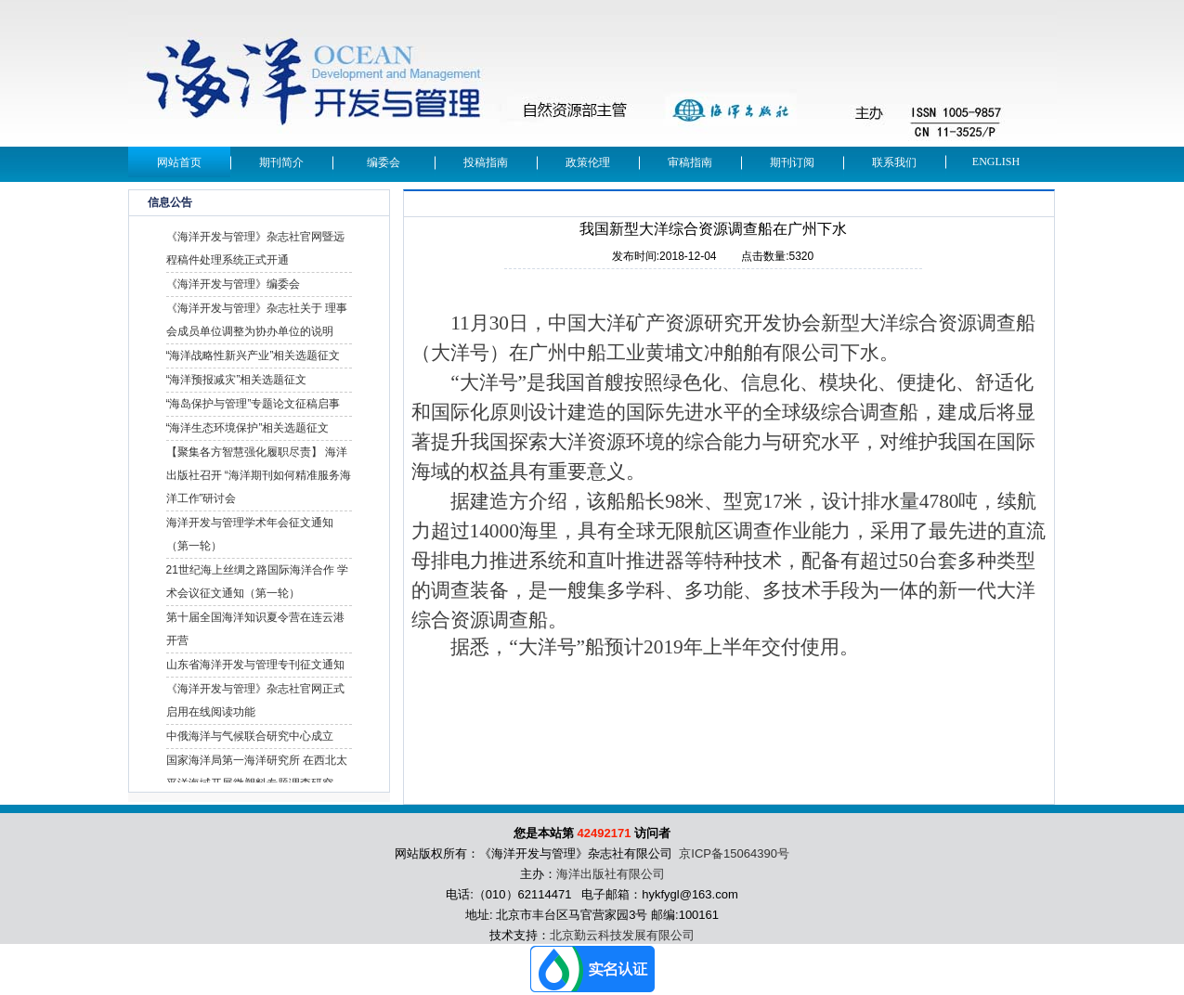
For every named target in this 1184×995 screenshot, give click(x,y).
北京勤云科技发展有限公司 (622, 935)
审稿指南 (690, 162)
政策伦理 (588, 162)
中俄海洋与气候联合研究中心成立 (249, 736)
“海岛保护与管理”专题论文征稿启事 (253, 403)
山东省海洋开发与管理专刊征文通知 (255, 664)
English (996, 161)
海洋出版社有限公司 (610, 874)
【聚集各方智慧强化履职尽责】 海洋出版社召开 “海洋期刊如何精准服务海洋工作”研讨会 (258, 475)
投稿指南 (485, 162)
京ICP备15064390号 (734, 853)
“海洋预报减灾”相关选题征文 (236, 379)
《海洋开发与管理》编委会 (233, 284)
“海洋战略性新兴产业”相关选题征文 (253, 355)
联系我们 (894, 162)
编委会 (383, 162)
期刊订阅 (792, 162)
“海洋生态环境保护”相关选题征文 (248, 427)
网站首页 (179, 162)
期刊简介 (281, 162)
